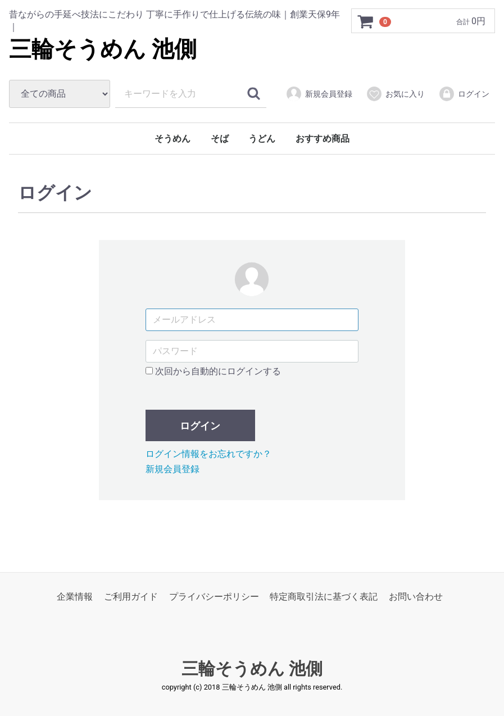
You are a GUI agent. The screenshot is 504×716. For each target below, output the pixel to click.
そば (220, 138)
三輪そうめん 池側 (103, 49)
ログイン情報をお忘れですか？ (208, 453)
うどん (261, 138)
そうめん (172, 138)
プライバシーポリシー (214, 596)
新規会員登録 (318, 93)
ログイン (463, 93)
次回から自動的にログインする (213, 371)
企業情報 (75, 596)
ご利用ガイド (131, 596)
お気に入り (395, 93)
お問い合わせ (416, 596)
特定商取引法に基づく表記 (324, 596)
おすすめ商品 (322, 138)
